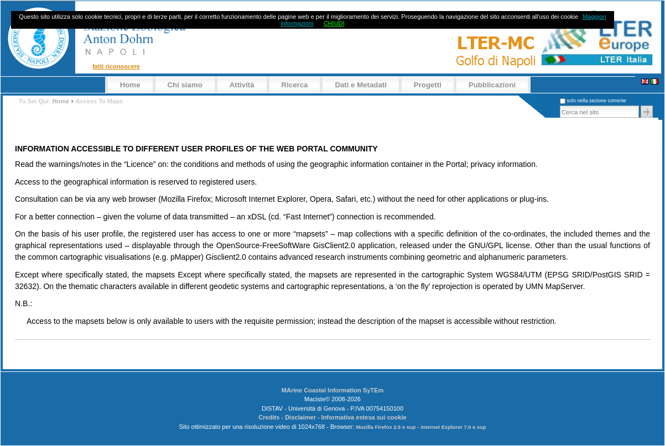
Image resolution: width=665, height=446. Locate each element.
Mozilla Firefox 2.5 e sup (386, 427)
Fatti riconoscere (116, 66)
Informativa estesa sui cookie (364, 417)
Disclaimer (300, 417)
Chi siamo (185, 85)
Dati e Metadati (360, 85)
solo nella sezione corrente (596, 100)
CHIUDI (334, 23)
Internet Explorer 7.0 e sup (453, 427)
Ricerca (295, 85)
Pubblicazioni (492, 85)
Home (130, 85)
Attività (242, 85)
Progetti (427, 85)
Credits (268, 417)
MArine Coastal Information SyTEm (333, 390)
